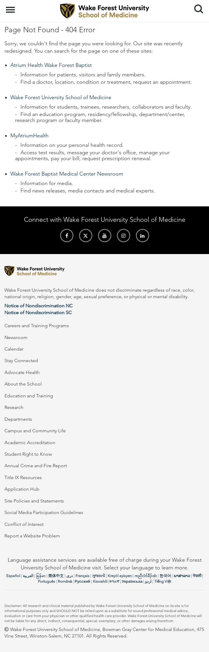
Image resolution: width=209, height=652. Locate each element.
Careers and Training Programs (36, 325)
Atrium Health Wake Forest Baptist (51, 65)
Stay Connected (21, 360)
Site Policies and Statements (34, 501)
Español (13, 576)
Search (196, 6)
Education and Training (28, 396)
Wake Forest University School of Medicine (60, 97)
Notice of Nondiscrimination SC (38, 312)
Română (65, 581)
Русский (82, 581)
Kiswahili (100, 581)
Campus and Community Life (35, 430)
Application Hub (21, 489)
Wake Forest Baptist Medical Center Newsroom (66, 174)
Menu (11, 6)
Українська (132, 581)
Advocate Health (22, 372)
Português (46, 581)
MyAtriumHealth (29, 135)
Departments (18, 419)
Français (82, 576)
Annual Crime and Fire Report (35, 465)
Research (13, 407)
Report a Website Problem (32, 536)
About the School (23, 384)
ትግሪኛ (114, 581)
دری (69, 576)
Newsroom (16, 337)
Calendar (13, 349)
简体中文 (56, 576)
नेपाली (197, 576)
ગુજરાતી (98, 576)
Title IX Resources (23, 477)
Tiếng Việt (162, 581)
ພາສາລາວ (182, 576)
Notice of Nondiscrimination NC (38, 306)
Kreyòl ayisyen (120, 576)
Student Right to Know (28, 454)
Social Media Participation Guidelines (43, 512)
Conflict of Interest (24, 524)
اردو (148, 581)
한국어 (165, 576)
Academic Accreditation (29, 442)
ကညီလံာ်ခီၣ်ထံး (145, 576)
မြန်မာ (41, 576)
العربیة (28, 576)
